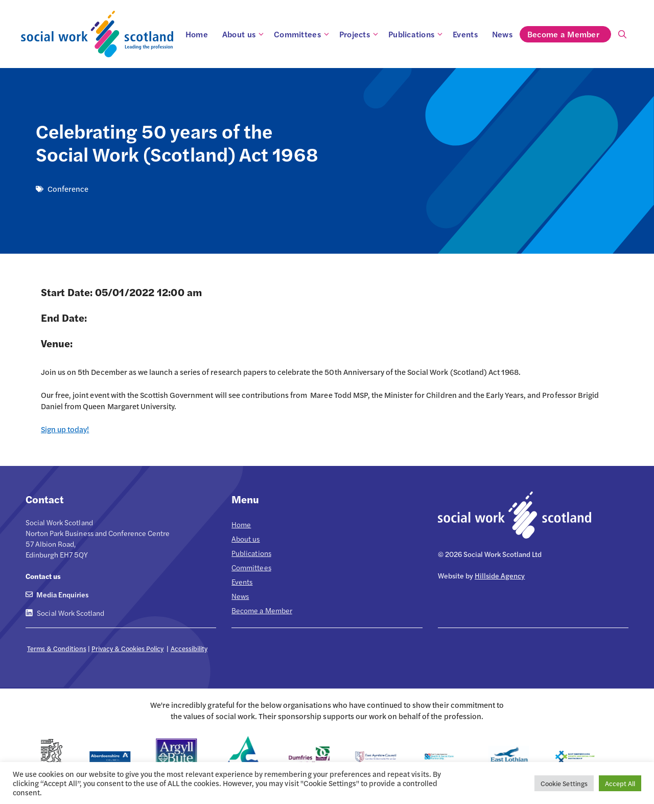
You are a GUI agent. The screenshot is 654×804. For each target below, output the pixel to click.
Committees (303, 34)
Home (196, 34)
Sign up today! (65, 428)
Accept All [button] (620, 783)
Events (465, 34)
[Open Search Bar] (622, 34)
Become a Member (569, 34)
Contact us (43, 576)
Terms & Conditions (56, 648)
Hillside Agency (500, 575)
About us (244, 34)
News (502, 34)
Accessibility (189, 648)
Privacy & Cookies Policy (127, 648)
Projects (360, 34)
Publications (417, 34)
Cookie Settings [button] (564, 783)
